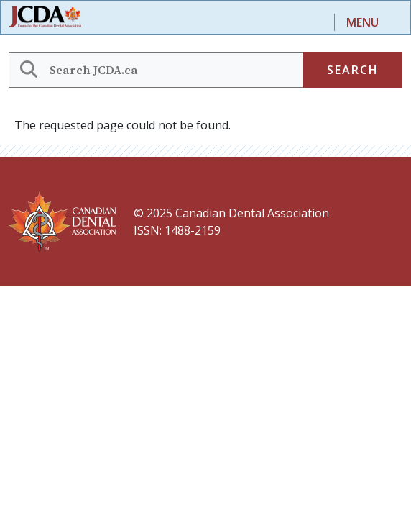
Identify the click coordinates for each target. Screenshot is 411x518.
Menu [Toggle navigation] (362, 22)
